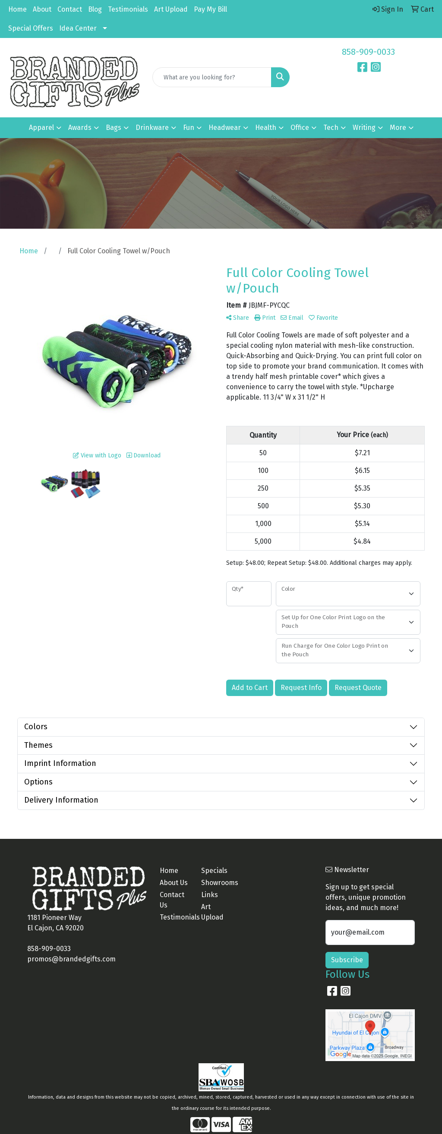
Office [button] (299, 127)
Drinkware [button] (152, 127)
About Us (174, 883)
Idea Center (78, 28)
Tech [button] (330, 127)
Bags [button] (113, 127)
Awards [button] (80, 127)
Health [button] (265, 127)
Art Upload (171, 9)
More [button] (398, 127)
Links (209, 895)
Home (17, 9)
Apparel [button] (41, 127)
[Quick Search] (211, 77)
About (42, 9)
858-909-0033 (368, 52)
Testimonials (128, 9)
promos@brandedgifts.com (71, 959)
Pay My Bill (210, 9)
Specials (214, 870)
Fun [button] (188, 127)
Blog (95, 9)
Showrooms (216, 883)
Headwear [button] (224, 127)
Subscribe (347, 960)
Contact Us (172, 900)
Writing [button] (364, 127)
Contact (69, 9)
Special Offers (30, 28)
